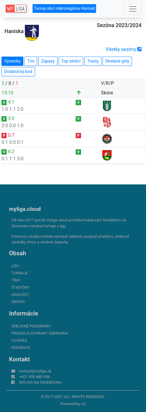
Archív (18, 301)
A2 (83, 404)
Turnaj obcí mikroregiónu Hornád (64, 8)
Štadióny (20, 287)
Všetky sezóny (124, 49)
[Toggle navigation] (132, 9)
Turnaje (19, 273)
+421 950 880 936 (34, 376)
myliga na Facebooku (40, 382)
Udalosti (20, 294)
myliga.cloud (25, 209)
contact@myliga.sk (35, 371)
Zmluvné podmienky (31, 326)
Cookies (19, 340)
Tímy (15, 280)
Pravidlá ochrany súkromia (39, 333)
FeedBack (20, 347)
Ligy (15, 266)
